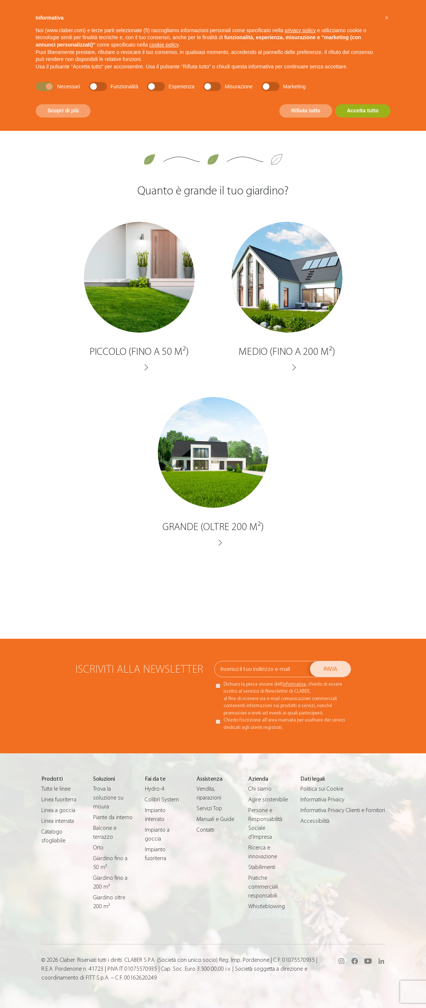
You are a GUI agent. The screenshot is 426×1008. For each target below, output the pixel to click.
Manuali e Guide (215, 819)
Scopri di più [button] (63, 110)
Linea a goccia (58, 810)
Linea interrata (57, 821)
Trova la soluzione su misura (108, 797)
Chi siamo (260, 788)
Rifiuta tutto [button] (305, 110)
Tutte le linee (56, 788)
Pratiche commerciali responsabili (263, 887)
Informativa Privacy (322, 799)
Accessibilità (315, 821)
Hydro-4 (154, 788)
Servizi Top (209, 808)
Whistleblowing (266, 906)
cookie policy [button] (163, 45)
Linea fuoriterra (58, 799)
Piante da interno (113, 817)
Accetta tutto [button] (363, 110)
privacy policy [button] (300, 30)
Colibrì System (162, 799)
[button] (387, 18)
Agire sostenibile (268, 799)
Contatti (205, 830)
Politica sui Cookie (321, 788)
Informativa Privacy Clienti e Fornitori (342, 810)
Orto (98, 847)
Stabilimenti (261, 867)
